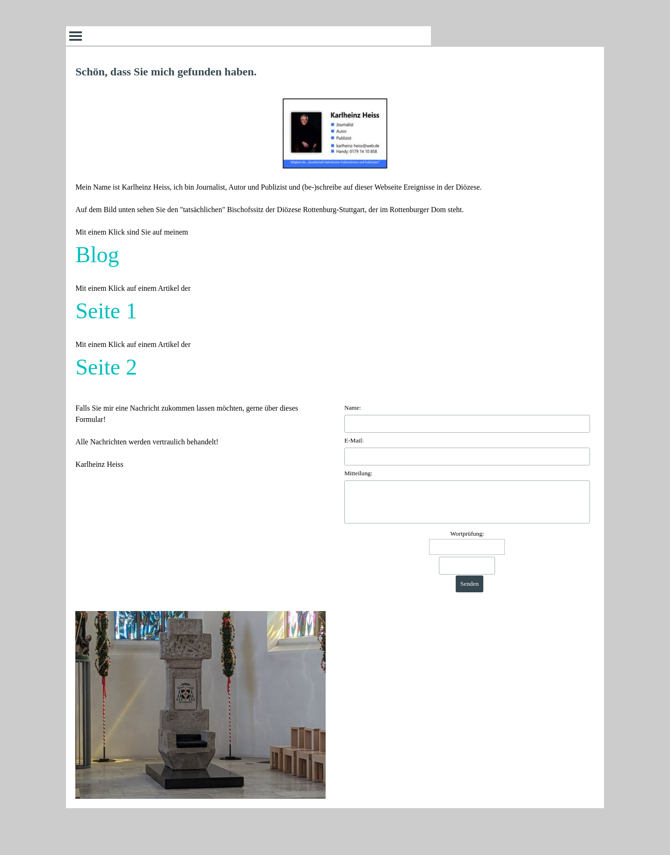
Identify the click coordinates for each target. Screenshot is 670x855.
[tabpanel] (335, 223)
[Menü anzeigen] (75, 35)
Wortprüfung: (467, 533)
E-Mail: (354, 440)
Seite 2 (106, 366)
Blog (97, 254)
